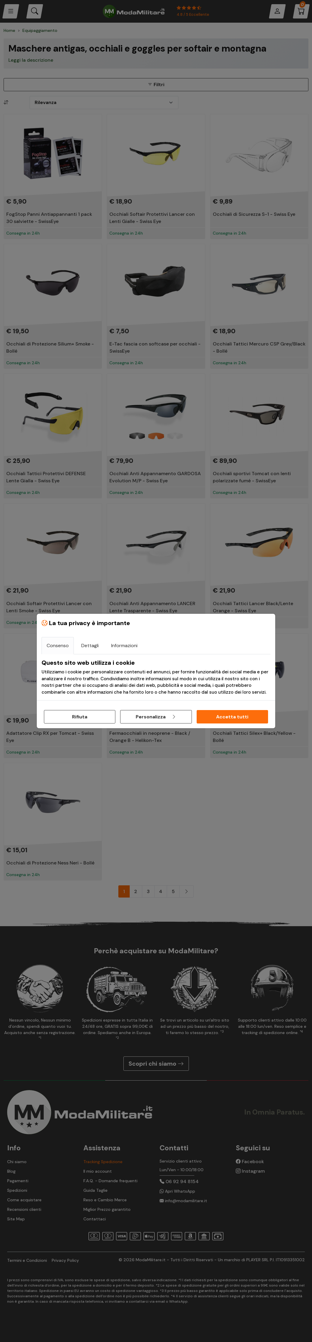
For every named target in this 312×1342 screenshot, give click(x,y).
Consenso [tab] (58, 645)
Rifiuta (79, 717)
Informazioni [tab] (124, 645)
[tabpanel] (156, 677)
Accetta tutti (232, 717)
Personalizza (156, 717)
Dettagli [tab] (90, 645)
